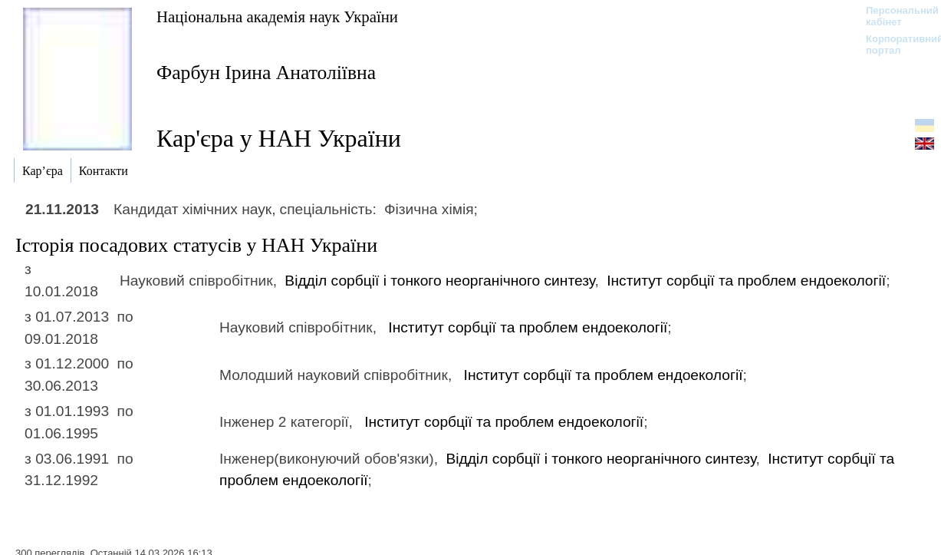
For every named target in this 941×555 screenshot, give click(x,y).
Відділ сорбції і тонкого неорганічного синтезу (439, 281)
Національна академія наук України (277, 16)
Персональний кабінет (894, 16)
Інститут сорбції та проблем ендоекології (746, 281)
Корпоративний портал (894, 44)
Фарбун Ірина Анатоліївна (266, 72)
